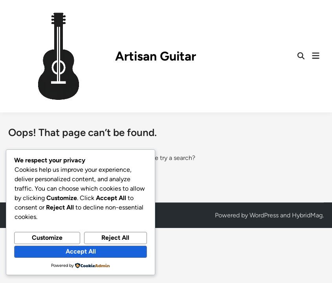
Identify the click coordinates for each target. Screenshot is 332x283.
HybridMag (307, 215)
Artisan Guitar (155, 56)
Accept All (81, 251)
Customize (47, 237)
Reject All (115, 237)
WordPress (264, 215)
